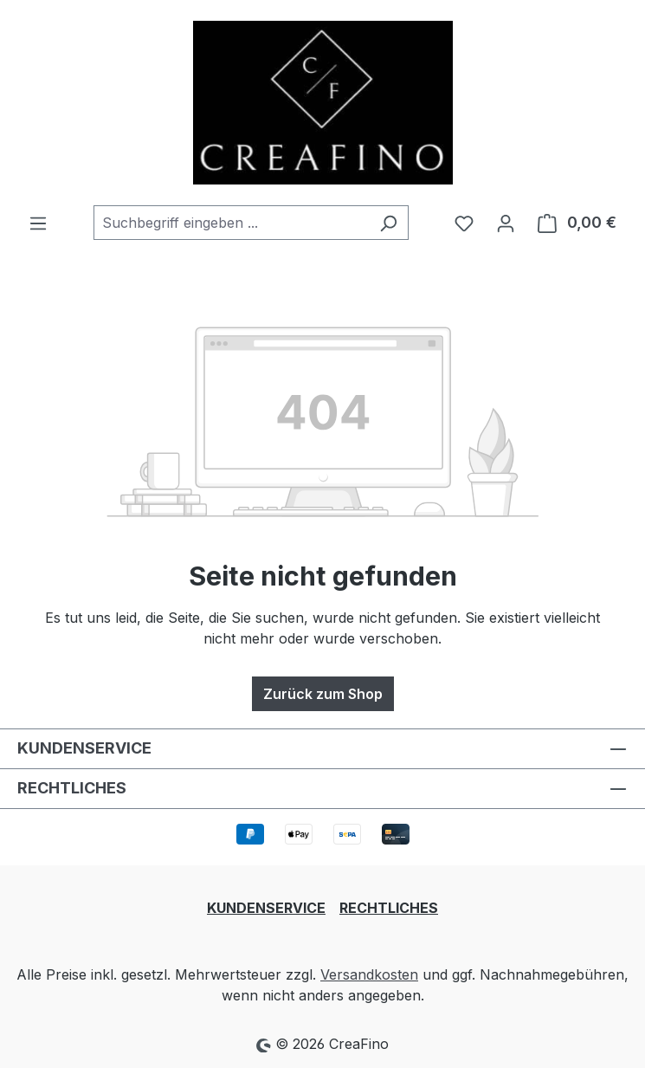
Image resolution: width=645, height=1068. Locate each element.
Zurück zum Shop (323, 693)
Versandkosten (369, 974)
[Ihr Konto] (505, 222)
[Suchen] (388, 222)
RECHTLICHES (388, 907)
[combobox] (231, 222)
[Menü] (38, 222)
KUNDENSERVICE (266, 907)
